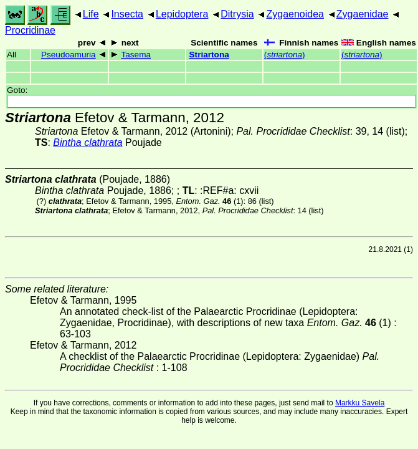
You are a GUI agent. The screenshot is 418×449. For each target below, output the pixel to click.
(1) (209, 201)
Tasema (136, 54)
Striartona (209, 54)
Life (91, 14)
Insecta (127, 14)
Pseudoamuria (68, 54)
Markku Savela (359, 402)
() (284, 54)
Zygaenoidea (295, 14)
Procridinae (30, 30)
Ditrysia (237, 14)
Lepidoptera (182, 14)
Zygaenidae (362, 14)
